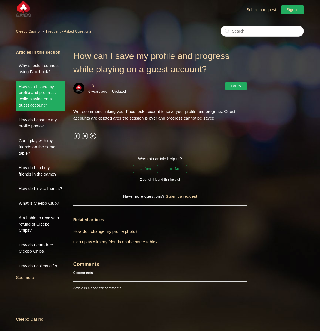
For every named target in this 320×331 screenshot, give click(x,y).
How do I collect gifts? (39, 265)
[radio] (145, 169)
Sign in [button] (293, 10)
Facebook (76, 136)
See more (25, 277)
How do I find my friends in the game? (38, 170)
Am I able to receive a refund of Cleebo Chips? (39, 224)
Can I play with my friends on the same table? (37, 146)
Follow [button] (236, 86)
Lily (91, 84)
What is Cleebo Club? (39, 203)
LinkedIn (92, 136)
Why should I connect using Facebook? (39, 68)
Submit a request (261, 10)
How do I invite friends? (40, 188)
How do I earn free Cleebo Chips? (36, 248)
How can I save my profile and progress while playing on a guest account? (37, 96)
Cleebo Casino (28, 31)
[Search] (262, 31)
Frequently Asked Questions (68, 31)
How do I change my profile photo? (38, 123)
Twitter (84, 136)
